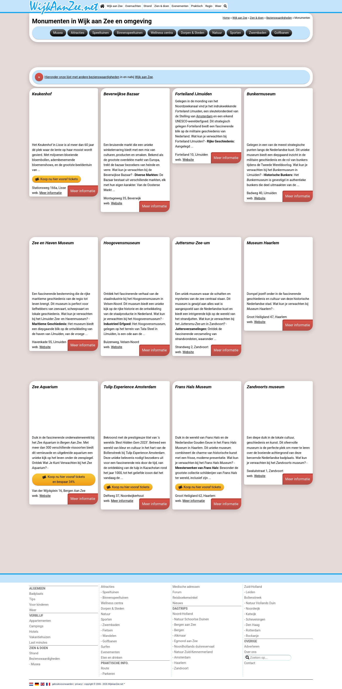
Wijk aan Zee (114, 6)
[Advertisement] (160, 55)
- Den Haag (252, 625)
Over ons (250, 652)
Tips (32, 599)
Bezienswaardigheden (44, 659)
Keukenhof (42, 93)
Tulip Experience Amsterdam (130, 386)
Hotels (33, 632)
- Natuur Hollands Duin (260, 603)
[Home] (102, 6)
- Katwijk (250, 614)
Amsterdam (204, 116)
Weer (218, 6)
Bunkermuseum (261, 93)
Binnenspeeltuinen (130, 33)
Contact (249, 663)
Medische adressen (186, 587)
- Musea (34, 664)
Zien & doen (161, 6)
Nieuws (178, 603)
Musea (58, 33)
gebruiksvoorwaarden (62, 684)
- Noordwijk (252, 608)
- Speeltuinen (110, 592)
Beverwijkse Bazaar (121, 93)
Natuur (217, 33)
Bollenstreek (253, 598)
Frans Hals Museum (193, 386)
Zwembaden (257, 33)
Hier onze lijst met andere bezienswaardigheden (81, 77)
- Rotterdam (252, 630)
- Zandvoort (180, 668)
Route (105, 668)
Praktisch (197, 6)
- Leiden (249, 592)
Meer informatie (50, 193)
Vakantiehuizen (40, 637)
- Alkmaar (179, 636)
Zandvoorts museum (265, 386)
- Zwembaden (110, 625)
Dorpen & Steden (192, 33)
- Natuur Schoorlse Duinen (191, 619)
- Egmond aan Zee (185, 641)
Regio (208, 6)
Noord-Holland (183, 614)
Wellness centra (162, 33)
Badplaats (36, 594)
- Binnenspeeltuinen (114, 598)
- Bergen (178, 630)
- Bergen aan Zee (184, 625)
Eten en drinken (111, 658)
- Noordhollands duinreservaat (193, 646)
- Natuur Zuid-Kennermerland (193, 652)
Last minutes (38, 643)
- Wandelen (108, 636)
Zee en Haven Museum (53, 242)
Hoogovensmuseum (122, 242)
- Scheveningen (254, 619)
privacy (78, 684)
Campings (36, 626)
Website (116, 203)
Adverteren (252, 646)
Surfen (105, 647)
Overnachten (133, 6)
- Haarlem (179, 663)
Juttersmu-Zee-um (192, 242)
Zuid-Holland (253, 587)
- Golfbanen (109, 641)
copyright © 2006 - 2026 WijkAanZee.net (103, 684)
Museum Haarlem (263, 242)
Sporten (235, 33)
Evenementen (180, 6)
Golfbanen (281, 33)
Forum (177, 592)
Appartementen (40, 621)
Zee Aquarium (45, 386)
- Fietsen (107, 630)
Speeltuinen (100, 33)
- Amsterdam (182, 657)
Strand (148, 6)
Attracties (77, 33)
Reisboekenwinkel (185, 598)
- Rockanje (251, 636)
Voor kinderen (39, 605)
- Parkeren (108, 674)
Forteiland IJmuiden (193, 93)
